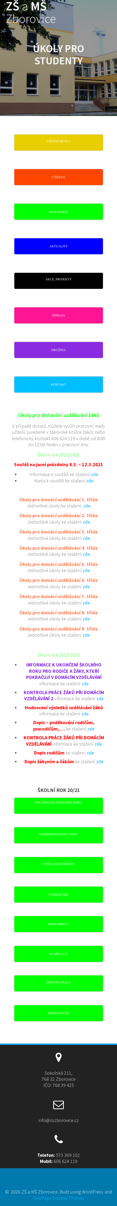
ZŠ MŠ (31, 12)
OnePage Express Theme (58, 1198)
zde (94, 474)
